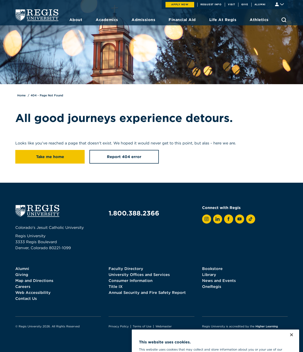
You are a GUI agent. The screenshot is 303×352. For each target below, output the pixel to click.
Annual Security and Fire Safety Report (147, 292)
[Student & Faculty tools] (279, 4)
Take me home (50, 156)
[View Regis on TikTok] (250, 219)
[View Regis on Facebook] (228, 219)
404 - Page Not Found (47, 95)
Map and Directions (34, 280)
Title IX (116, 286)
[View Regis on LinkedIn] (217, 219)
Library (209, 274)
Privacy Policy (119, 326)
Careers (22, 286)
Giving (21, 274)
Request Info (211, 4)
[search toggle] (284, 20)
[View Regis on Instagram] (206, 219)
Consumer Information (131, 280)
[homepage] (36, 15)
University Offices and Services (139, 274)
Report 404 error (124, 156)
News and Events (219, 280)
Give (244, 4)
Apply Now (179, 4)
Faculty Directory (126, 268)
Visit (231, 4)
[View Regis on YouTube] (239, 219)
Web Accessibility (33, 292)
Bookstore (212, 268)
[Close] (291, 341)
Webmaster (163, 326)
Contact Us (26, 298)
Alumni (260, 4)
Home (21, 95)
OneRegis (211, 286)
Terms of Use (142, 326)
